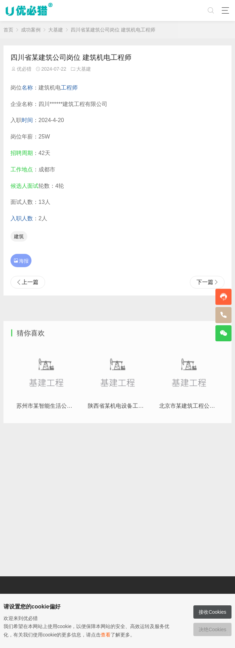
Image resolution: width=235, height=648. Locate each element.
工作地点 (21, 169)
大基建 (55, 30)
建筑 (19, 236)
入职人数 (21, 218)
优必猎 (24, 69)
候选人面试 (24, 186)
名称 (27, 88)
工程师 (69, 88)
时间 (27, 120)
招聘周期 (21, 153)
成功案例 (31, 30)
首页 (8, 30)
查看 (106, 635)
